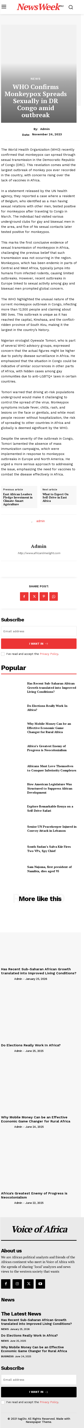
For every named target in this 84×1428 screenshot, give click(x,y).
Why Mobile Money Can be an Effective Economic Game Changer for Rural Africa (49, 728)
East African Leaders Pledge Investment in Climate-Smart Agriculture (18, 499)
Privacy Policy (49, 654)
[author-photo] (7, 978)
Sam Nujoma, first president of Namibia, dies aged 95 (49, 869)
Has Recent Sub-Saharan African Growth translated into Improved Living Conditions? (51, 687)
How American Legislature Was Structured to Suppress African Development (49, 788)
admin (45, 129)
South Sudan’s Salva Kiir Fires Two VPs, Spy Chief (49, 849)
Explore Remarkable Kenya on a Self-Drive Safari (50, 808)
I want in (38, 644)
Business (7, 1356)
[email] (39, 631)
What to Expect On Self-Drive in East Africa (55, 498)
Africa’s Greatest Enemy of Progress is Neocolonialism (47, 748)
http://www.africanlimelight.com (39, 553)
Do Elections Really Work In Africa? (47, 708)
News (36, 78)
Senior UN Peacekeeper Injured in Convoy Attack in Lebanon (52, 828)
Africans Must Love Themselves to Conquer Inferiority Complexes (51, 768)
